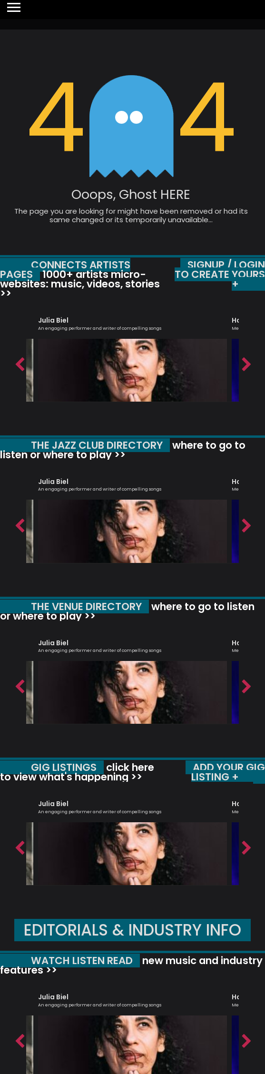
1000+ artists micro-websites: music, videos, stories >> (80, 283)
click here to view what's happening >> (77, 772)
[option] (132, 355)
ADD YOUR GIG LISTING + (228, 772)
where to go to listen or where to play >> (122, 450)
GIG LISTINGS (64, 767)
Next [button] (246, 362)
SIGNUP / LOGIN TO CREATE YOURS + (220, 274)
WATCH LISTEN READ (82, 960)
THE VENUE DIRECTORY (86, 606)
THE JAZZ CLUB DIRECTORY (97, 445)
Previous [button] (19, 362)
